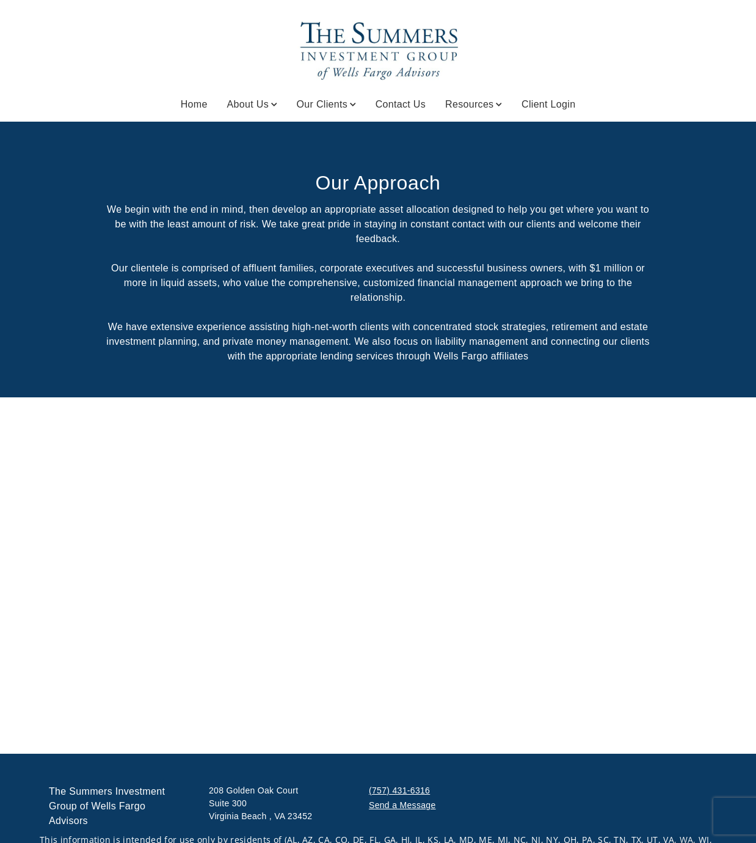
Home (194, 104)
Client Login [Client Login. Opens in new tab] (548, 104)
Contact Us (401, 104)
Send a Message (402, 805)
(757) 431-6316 (399, 790)
